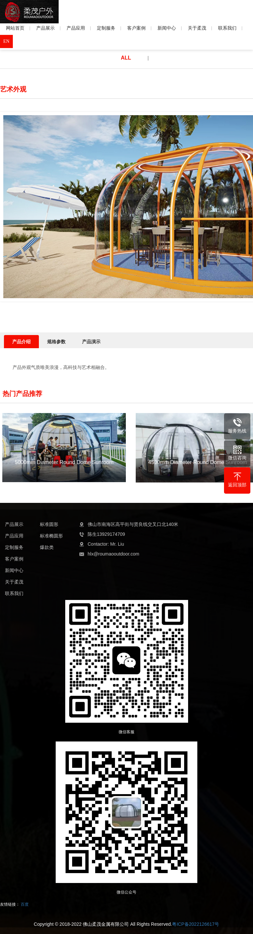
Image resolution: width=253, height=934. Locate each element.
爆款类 (47, 547)
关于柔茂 (200, 28)
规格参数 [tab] (56, 341)
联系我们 (230, 28)
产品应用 (79, 28)
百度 (25, 904)
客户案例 (139, 28)
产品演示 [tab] (91, 341)
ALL (126, 58)
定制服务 (109, 28)
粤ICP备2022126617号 (195, 924)
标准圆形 (49, 524)
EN (6, 41)
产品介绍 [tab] (21, 341)
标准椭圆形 (51, 535)
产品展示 (48, 28)
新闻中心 (169, 28)
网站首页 (18, 28)
